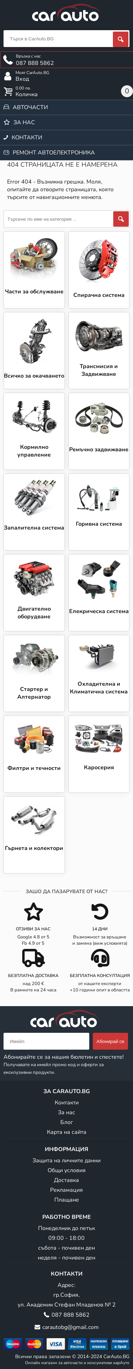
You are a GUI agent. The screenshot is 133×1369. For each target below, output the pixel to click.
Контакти (27, 137)
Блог (66, 1122)
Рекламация (66, 1190)
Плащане (66, 1200)
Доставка (66, 1180)
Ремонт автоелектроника (54, 153)
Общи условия (67, 1170)
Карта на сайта (66, 1132)
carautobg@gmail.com (70, 1327)
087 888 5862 (71, 1315)
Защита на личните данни (66, 1160)
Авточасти (30, 107)
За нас (24, 122)
